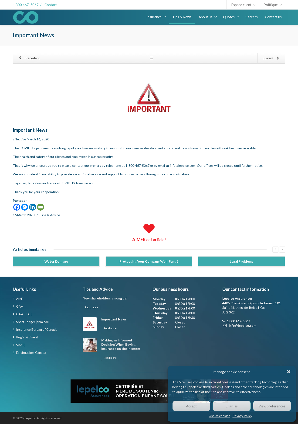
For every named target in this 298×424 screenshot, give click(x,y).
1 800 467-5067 (26, 5)
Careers (251, 17)
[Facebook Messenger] (24, 207)
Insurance (156, 17)
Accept (191, 406)
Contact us (273, 17)
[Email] (40, 207)
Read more (91, 307)
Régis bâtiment (27, 337)
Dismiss (232, 406)
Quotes (231, 17)
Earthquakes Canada (31, 352)
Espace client (243, 5)
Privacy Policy (242, 416)
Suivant (271, 58)
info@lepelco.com (183, 165)
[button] (288, 371)
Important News (114, 319)
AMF (19, 299)
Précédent (29, 58)
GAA (19, 306)
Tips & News (181, 17)
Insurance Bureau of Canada (36, 329)
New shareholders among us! (105, 298)
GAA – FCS (24, 314)
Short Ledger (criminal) (32, 322)
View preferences (271, 406)
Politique (273, 5)
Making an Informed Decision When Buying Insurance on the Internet (121, 344)
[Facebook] (16, 207)
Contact (50, 5)
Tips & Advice (50, 215)
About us (208, 17)
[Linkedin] (32, 207)
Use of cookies (219, 416)
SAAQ (20, 345)
